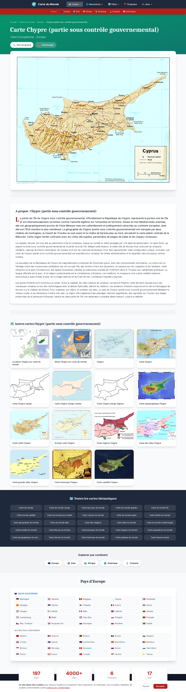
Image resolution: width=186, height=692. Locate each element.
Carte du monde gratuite (126, 508)
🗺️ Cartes (75, 4)
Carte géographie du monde (26, 522)
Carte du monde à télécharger (160, 522)
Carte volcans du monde (93, 515)
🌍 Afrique (87, 11)
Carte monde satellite (26, 515)
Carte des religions (93, 522)
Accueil (13, 22)
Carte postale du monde (26, 530)
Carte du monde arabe (126, 515)
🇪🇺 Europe (65, 11)
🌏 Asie (76, 11)
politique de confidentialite (58, 688)
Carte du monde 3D (159, 508)
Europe (40, 22)
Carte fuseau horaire (160, 537)
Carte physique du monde (93, 530)
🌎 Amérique (100, 11)
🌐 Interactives (94, 4)
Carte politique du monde (126, 537)
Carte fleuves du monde (59, 530)
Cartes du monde (27, 22)
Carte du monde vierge (59, 508)
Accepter (160, 686)
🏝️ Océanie (115, 11)
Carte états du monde (126, 522)
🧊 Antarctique (129, 11)
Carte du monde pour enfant (59, 515)
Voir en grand (22, 45)
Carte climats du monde (160, 515)
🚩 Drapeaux (130, 4)
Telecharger (46, 45)
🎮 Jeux (147, 4)
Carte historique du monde (93, 537)
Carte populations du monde (159, 530)
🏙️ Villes (113, 4)
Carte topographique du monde (26, 537)
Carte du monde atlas (59, 522)
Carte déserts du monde (59, 537)
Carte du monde (26, 508)
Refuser (146, 686)
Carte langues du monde (126, 530)
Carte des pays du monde (93, 508)
